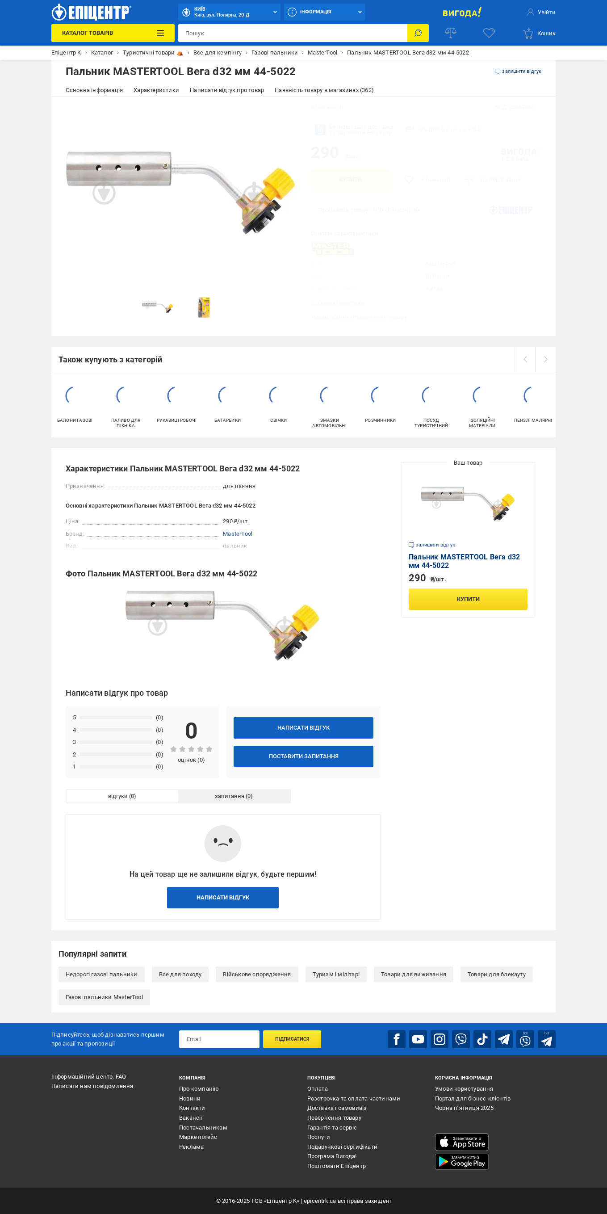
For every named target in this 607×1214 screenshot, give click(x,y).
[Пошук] (418, 33)
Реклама (191, 1146)
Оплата (317, 1088)
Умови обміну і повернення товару (359, 317)
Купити (350, 179)
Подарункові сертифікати (342, 1146)
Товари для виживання (413, 974)
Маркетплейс (198, 1137)
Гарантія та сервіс (332, 1127)
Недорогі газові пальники (102, 974)
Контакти (192, 1108)
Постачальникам (203, 1127)
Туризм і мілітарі (336, 974)
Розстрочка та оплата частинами (354, 1098)
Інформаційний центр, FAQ (88, 1076)
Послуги (318, 1137)
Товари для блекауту (497, 974)
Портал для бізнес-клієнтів (473, 1098)
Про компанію (199, 1088)
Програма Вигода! (332, 1156)
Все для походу (180, 974)
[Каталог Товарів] (113, 33)
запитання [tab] (229, 796)
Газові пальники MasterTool (104, 997)
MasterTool (441, 263)
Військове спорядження (257, 974)
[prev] (525, 359)
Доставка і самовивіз (337, 1108)
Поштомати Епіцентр (336, 1166)
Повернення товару (334, 1117)
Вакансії (190, 1117)
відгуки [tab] (118, 796)
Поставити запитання (304, 756)
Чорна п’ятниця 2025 (464, 1108)
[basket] (539, 33)
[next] (545, 359)
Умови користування (464, 1088)
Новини (190, 1098)
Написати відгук (303, 727)
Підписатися (292, 1039)
